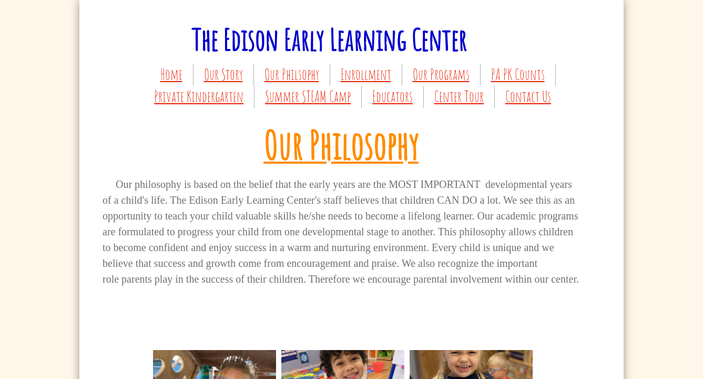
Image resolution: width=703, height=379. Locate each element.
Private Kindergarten (198, 96)
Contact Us (528, 96)
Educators (392, 96)
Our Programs (441, 74)
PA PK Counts (518, 74)
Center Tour (459, 96)
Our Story (223, 74)
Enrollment (366, 74)
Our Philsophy (291, 74)
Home (171, 74)
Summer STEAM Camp (308, 96)
